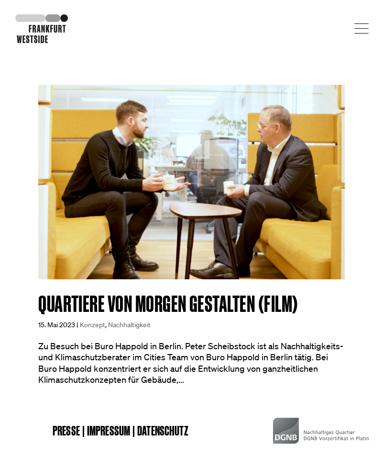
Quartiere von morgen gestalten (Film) (168, 304)
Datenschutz (162, 431)
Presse (66, 431)
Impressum (108, 431)
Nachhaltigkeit (129, 325)
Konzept (92, 325)
